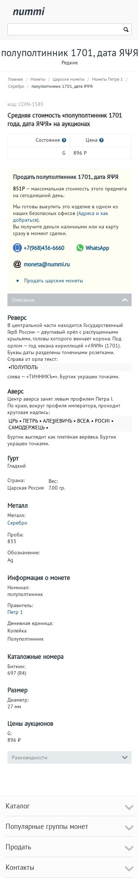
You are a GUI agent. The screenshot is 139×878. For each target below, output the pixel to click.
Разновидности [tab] (70, 757)
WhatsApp (97, 247)
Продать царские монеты (53, 280)
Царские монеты (69, 79)
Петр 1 (15, 612)
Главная (15, 79)
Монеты (37, 79)
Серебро (16, 86)
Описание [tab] (70, 299)
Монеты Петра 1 (107, 79)
